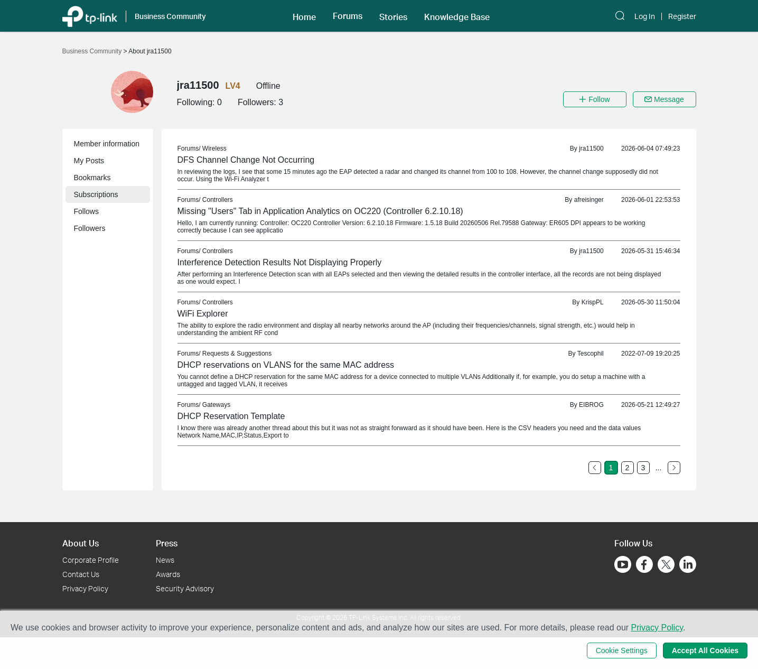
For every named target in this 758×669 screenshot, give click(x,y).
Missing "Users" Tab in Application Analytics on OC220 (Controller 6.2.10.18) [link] (320, 211)
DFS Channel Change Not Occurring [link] (246, 159)
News (165, 559)
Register (682, 16)
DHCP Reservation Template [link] (231, 416)
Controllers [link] (217, 199)
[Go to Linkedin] (687, 564)
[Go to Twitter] (666, 565)
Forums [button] (347, 16)
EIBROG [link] (591, 404)
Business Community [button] (170, 16)
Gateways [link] (216, 404)
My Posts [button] (89, 160)
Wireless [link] (214, 148)
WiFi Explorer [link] (202, 313)
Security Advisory (185, 588)
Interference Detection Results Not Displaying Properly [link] (279, 262)
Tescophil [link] (590, 353)
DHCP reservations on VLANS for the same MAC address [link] (286, 364)
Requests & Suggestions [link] (237, 353)
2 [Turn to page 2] (627, 467)
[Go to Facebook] (644, 564)
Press (166, 543)
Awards (168, 574)
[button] (304, 16)
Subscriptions (96, 194)
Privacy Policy (85, 588)
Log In (644, 16)
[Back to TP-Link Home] (89, 15)
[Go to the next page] (674, 467)
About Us (80, 543)
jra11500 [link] (591, 148)
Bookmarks (92, 177)
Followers (90, 228)
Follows (86, 211)
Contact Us (80, 574)
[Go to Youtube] (622, 564)
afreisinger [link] (589, 199)
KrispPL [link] (593, 302)
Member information (107, 144)
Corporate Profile (90, 559)
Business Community (93, 51)
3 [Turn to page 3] (643, 467)
